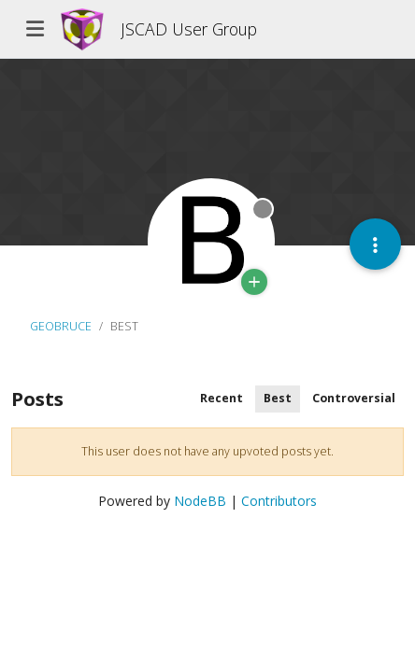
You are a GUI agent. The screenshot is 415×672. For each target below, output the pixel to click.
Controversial (353, 398)
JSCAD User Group (189, 29)
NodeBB (200, 501)
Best (278, 398)
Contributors (279, 501)
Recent (221, 398)
